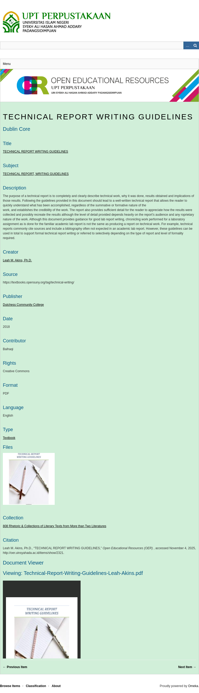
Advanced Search (187, 45)
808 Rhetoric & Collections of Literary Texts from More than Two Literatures (54, 526)
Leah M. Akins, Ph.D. (17, 260)
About (56, 686)
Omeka (193, 686)
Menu (7, 64)
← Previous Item (15, 667)
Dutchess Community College (23, 305)
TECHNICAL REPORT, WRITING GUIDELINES (36, 174)
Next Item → (187, 667)
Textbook (9, 438)
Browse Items (10, 686)
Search (195, 45)
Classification (36, 686)
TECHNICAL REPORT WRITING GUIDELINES (98, 116)
